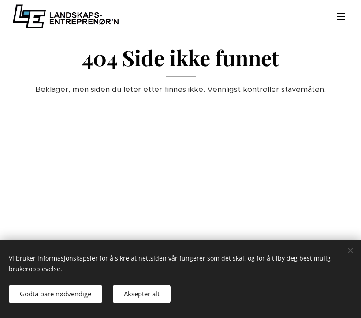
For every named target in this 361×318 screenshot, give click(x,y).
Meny (341, 16)
